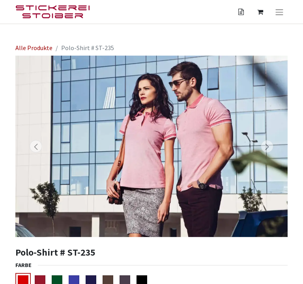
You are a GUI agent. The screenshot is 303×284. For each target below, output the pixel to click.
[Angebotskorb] (241, 12)
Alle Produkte (33, 48)
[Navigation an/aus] (279, 12)
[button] (35, 146)
